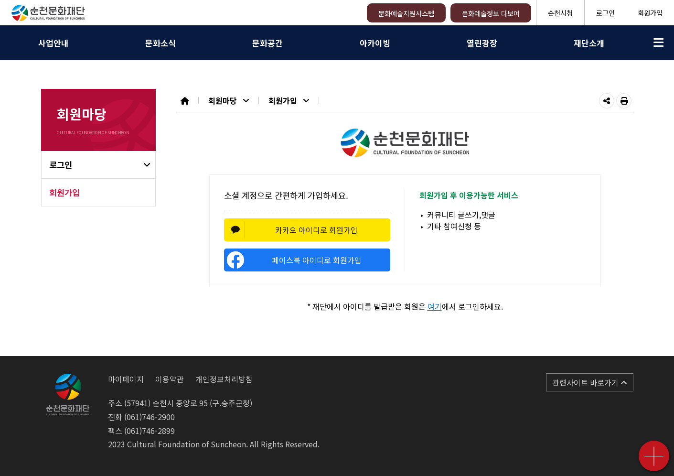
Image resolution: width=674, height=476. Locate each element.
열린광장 (482, 43)
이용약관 (169, 379)
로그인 (605, 13)
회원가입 (650, 13)
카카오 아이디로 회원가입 (316, 230)
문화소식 (160, 43)
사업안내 (53, 43)
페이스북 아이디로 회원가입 (317, 260)
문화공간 (267, 43)
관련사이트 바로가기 (589, 382)
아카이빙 (375, 43)
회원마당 (228, 100)
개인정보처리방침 (224, 379)
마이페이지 (126, 379)
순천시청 (560, 13)
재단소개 (589, 43)
